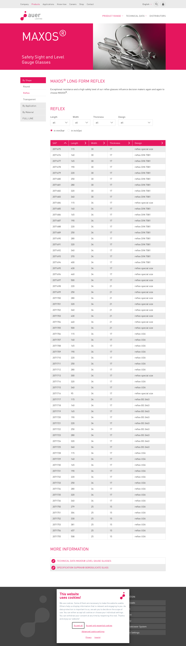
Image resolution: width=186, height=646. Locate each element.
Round (33, 87)
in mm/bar (59, 130)
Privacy (127, 620)
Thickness (98, 116)
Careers (72, 4)
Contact (90, 4)
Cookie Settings (132, 632)
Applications (48, 4)
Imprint (128, 614)
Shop (81, 4)
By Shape (33, 81)
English (147, 4)
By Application (33, 106)
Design (121, 116)
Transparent (33, 100)
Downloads (129, 602)
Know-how (61, 4)
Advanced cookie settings (93, 631)
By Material (33, 113)
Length (53, 116)
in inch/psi (76, 130)
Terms (127, 608)
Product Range (112, 15)
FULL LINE (28, 118)
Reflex (33, 93)
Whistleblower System (135, 626)
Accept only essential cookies (99, 625)
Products (36, 4)
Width (76, 116)
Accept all (78, 625)
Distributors (158, 15)
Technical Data (136, 15)
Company (24, 4)
